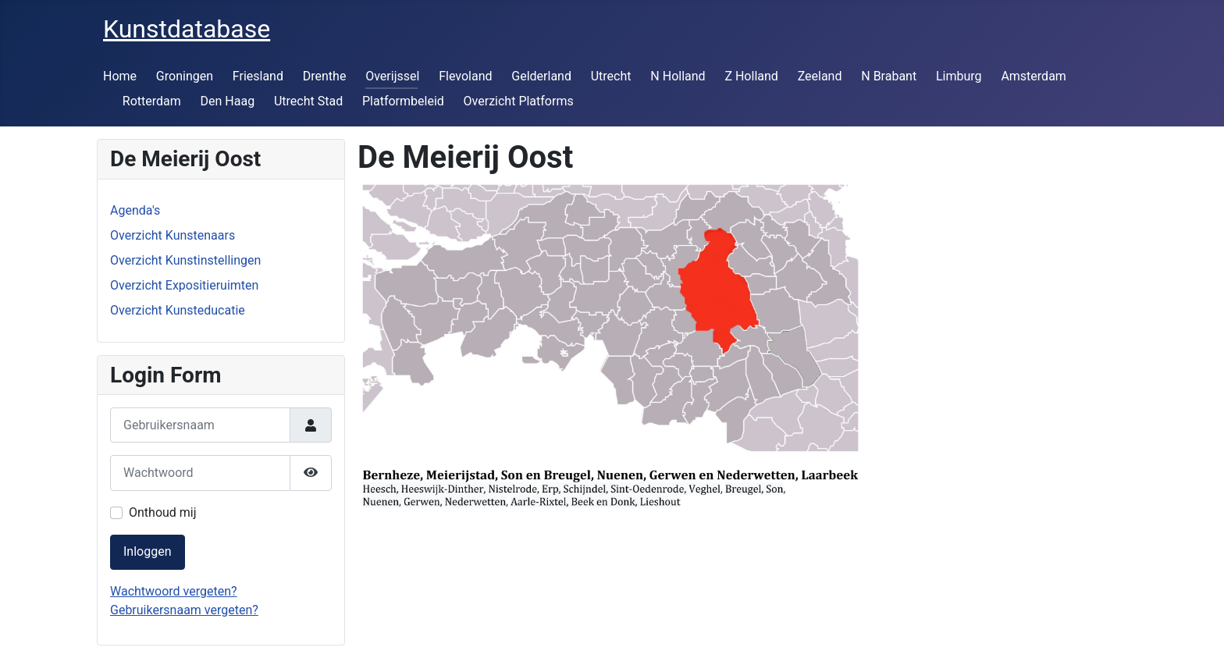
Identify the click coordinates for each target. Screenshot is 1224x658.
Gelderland (541, 76)
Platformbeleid (403, 101)
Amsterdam (1033, 76)
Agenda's (135, 210)
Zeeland (820, 76)
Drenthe (325, 76)
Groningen (184, 76)
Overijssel (392, 76)
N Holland (677, 76)
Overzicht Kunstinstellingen (185, 260)
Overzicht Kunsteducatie (177, 310)
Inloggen (147, 551)
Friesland (258, 76)
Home (120, 76)
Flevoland (465, 76)
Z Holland (750, 76)
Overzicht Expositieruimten (184, 285)
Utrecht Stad (308, 101)
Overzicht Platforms (519, 101)
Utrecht (611, 76)
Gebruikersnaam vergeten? (184, 610)
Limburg (959, 76)
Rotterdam (152, 101)
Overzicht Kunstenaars (172, 235)
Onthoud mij (163, 512)
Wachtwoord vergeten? (173, 591)
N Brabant (888, 76)
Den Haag (228, 101)
